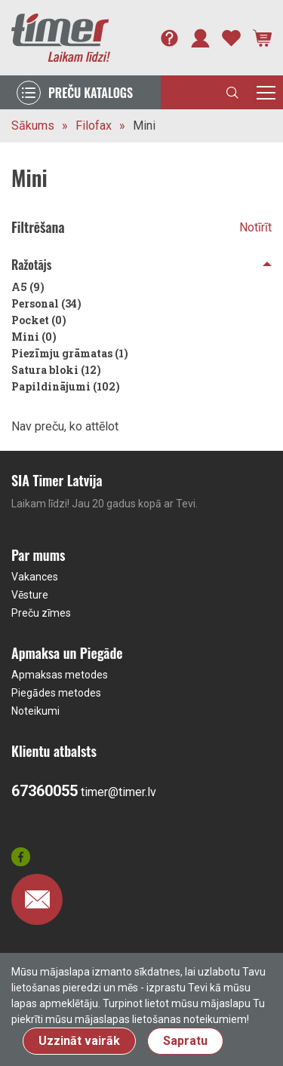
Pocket (38, 320)
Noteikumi (35, 711)
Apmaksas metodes (59, 675)
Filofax (93, 125)
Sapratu (185, 1041)
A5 (28, 287)
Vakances (34, 577)
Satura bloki (56, 370)
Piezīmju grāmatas (69, 353)
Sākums (32, 125)
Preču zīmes (41, 613)
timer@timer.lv (118, 792)
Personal (46, 303)
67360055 (44, 791)
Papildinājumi (65, 386)
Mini (144, 125)
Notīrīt (255, 227)
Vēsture (29, 595)
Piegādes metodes (56, 693)
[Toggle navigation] (266, 92)
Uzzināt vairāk (79, 1041)
